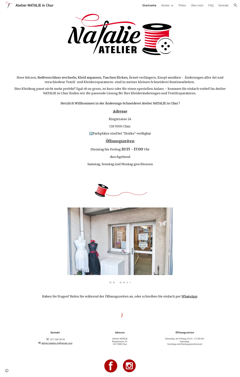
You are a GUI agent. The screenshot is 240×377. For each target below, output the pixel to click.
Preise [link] (182, 5)
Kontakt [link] (223, 5)
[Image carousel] (120, 245)
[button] (235, 5)
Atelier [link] (165, 5)
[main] (120, 121)
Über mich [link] (197, 5)
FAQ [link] (211, 5)
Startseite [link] (149, 5)
